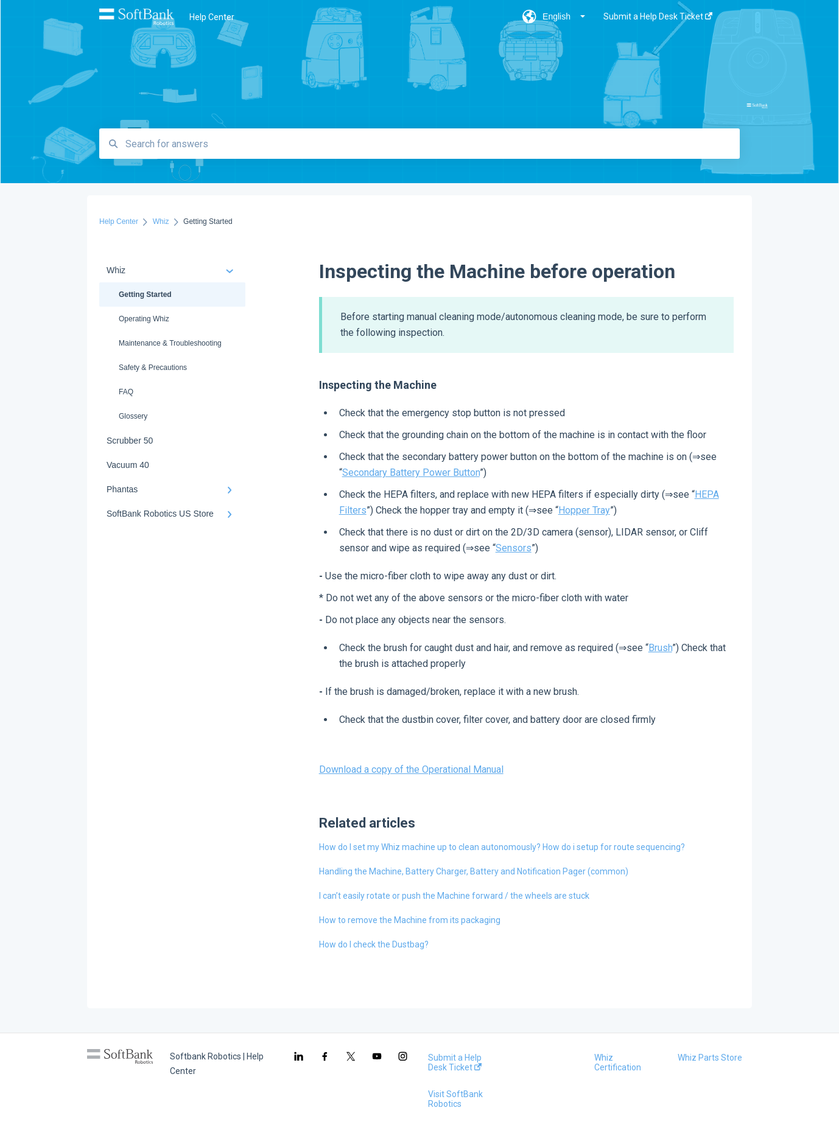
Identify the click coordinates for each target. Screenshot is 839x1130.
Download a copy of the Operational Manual (411, 769)
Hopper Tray (584, 510)
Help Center (211, 17)
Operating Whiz (144, 319)
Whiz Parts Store (710, 1057)
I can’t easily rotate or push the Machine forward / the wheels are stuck (454, 896)
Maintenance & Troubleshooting (170, 343)
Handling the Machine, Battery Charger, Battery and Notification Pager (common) (473, 871)
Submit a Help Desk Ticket (455, 1062)
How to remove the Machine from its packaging (409, 920)
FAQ (126, 392)
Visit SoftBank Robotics (455, 1099)
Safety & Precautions (153, 367)
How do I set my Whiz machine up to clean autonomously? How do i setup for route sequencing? (502, 847)
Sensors (514, 548)
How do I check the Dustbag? (374, 944)
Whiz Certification (617, 1062)
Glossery (133, 416)
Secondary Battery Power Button (411, 472)
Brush (660, 648)
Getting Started (145, 294)
